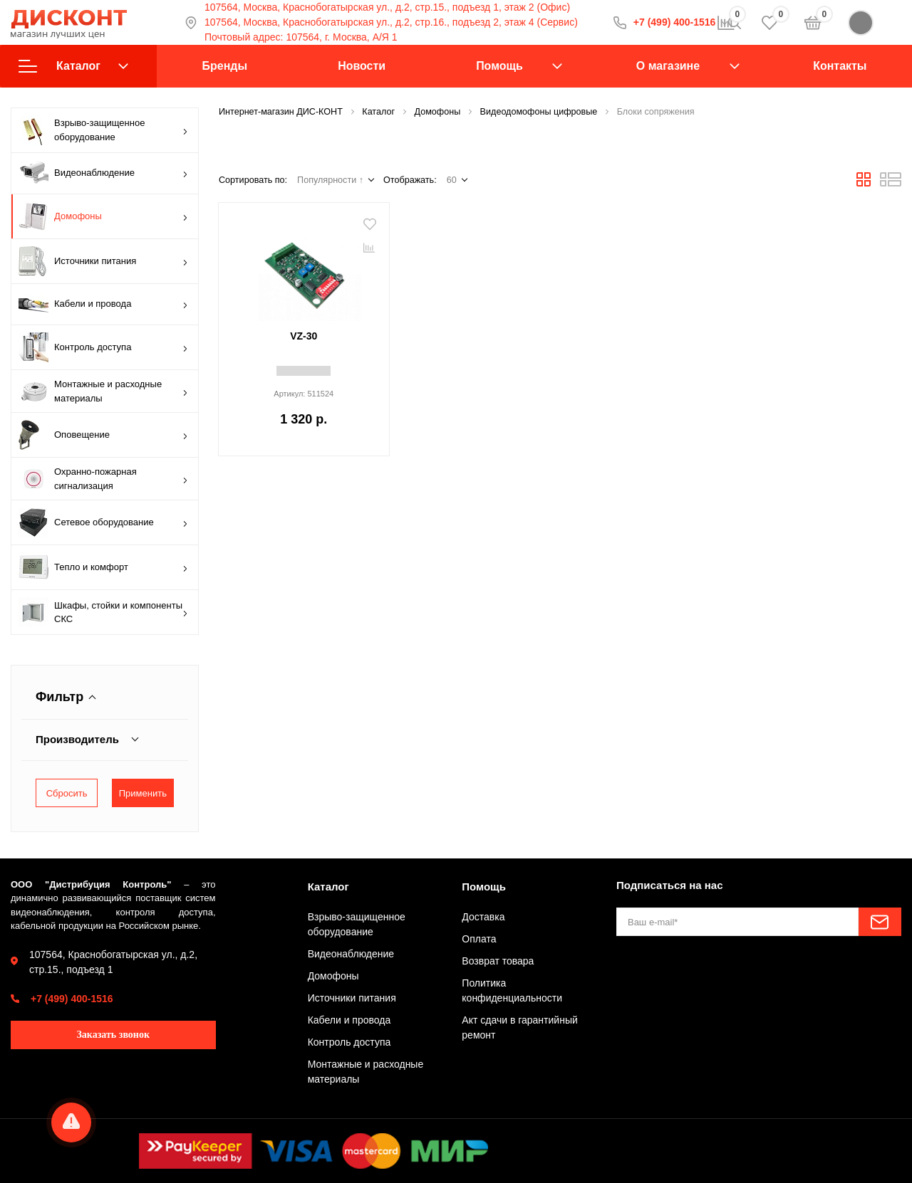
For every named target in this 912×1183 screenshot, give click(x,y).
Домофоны (103, 216)
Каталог (73, 66)
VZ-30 (303, 336)
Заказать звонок (113, 1034)
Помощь (499, 66)
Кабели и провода (103, 304)
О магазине (668, 66)
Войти (874, 23)
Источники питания (103, 261)
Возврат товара (498, 961)
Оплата (479, 939)
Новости (361, 66)
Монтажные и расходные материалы (103, 391)
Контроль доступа (103, 347)
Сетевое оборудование (103, 522)
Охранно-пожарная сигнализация (103, 478)
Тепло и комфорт (103, 567)
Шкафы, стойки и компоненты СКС (103, 612)
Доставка (483, 916)
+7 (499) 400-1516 (72, 998)
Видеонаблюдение (103, 173)
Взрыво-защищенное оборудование (103, 130)
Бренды (224, 66)
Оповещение (103, 435)
